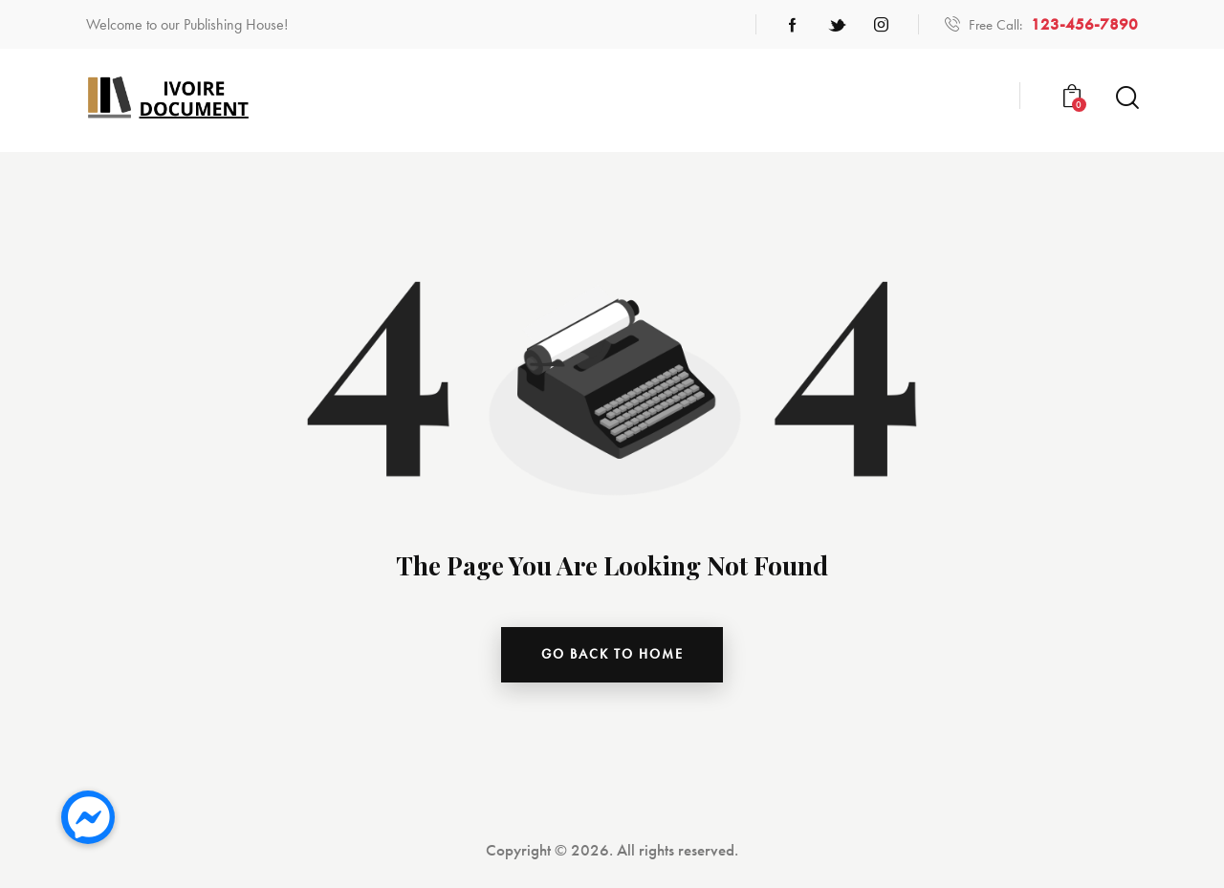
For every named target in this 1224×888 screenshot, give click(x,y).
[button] (88, 817)
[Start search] (1126, 98)
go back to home (612, 654)
